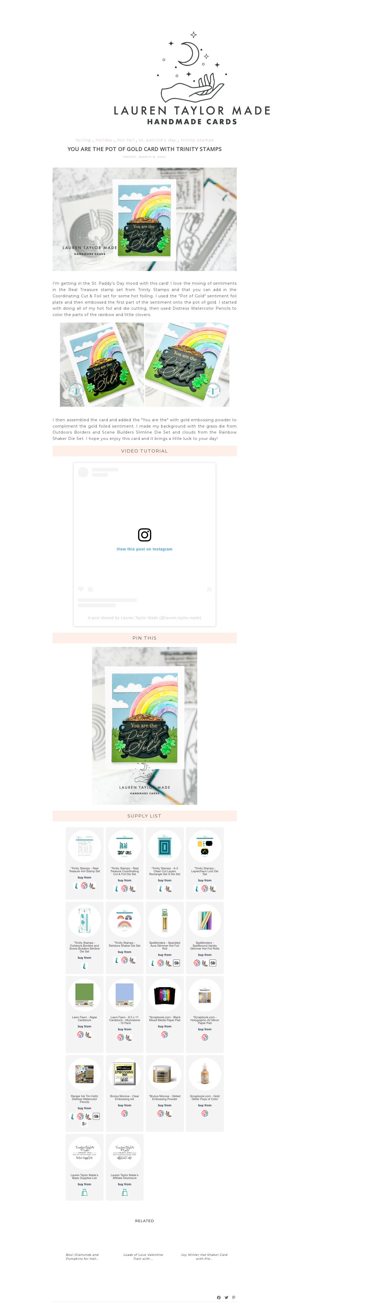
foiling (84, 140)
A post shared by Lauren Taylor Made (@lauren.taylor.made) (144, 618)
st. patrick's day (158, 140)
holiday (104, 140)
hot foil (126, 140)
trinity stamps (197, 140)
